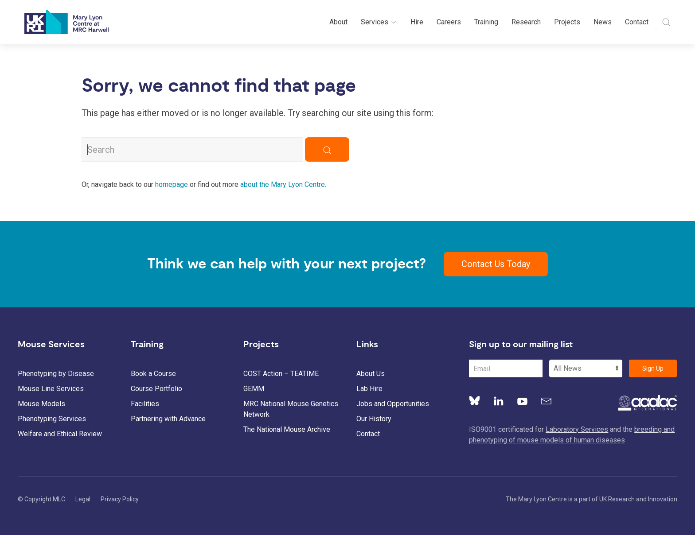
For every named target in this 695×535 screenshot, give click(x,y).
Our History (373, 419)
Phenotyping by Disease (56, 373)
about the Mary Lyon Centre (282, 184)
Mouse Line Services (51, 388)
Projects (567, 22)
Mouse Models (41, 403)
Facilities (145, 403)
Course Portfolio (156, 388)
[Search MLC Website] (192, 149)
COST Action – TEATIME (281, 373)
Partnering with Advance (168, 419)
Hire (416, 22)
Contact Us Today (495, 264)
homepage (171, 184)
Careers (449, 22)
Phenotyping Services (52, 419)
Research (526, 22)
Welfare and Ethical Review (60, 434)
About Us (370, 373)
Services (379, 22)
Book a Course (153, 373)
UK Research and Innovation (638, 499)
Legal (82, 499)
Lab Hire (369, 388)
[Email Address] (506, 368)
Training (486, 22)
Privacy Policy (120, 499)
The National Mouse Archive (286, 429)
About (338, 22)
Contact (636, 22)
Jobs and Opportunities (392, 403)
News (602, 22)
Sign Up (653, 368)
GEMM (253, 388)
